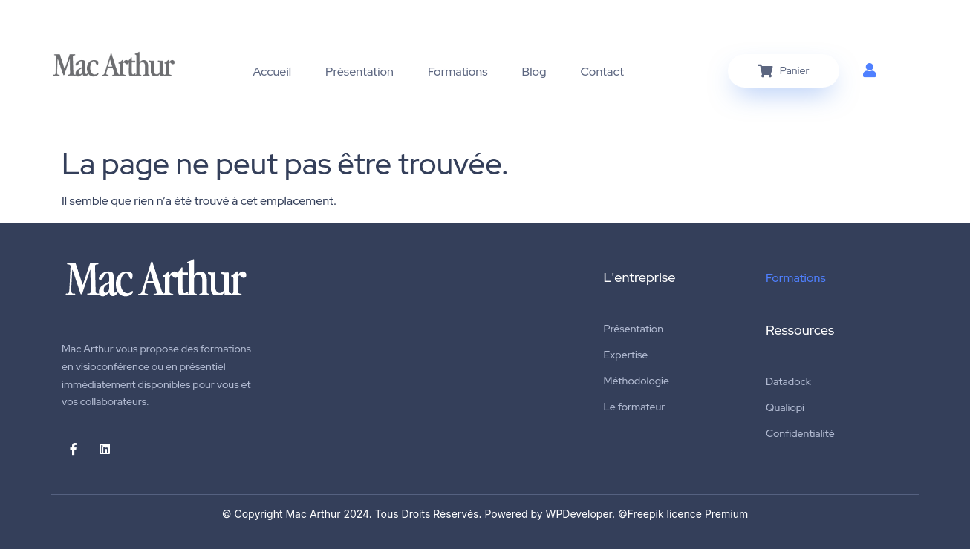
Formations (458, 71)
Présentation (359, 71)
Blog (534, 71)
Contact (602, 71)
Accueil (272, 71)
